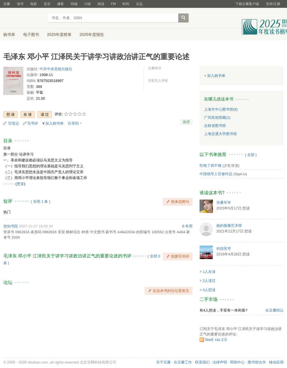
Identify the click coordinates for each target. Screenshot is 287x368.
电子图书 (31, 34)
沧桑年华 (223, 202)
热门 (7, 212)
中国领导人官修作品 (216, 174)
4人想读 (209, 290)
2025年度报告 (92, 34)
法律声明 (219, 362)
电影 (33, 4)
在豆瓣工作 (183, 362)
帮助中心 (237, 362)
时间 (125, 4)
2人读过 (209, 280)
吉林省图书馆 (215, 126)
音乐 (47, 4)
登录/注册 (273, 4)
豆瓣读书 (23, 18)
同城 (74, 4)
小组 (87, 4)
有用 (189, 226)
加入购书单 (54, 123)
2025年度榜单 (59, 34)
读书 (20, 4)
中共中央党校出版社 (56, 69)
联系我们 (202, 362)
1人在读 (209, 271)
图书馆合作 (257, 362)
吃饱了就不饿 (210, 165)
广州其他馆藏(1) (217, 117)
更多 (20, 184)
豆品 (139, 4)
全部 (250, 155)
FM (113, 4)
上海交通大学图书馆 (220, 134)
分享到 (73, 123)
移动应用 (276, 362)
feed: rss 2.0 (216, 339)
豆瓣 (6, 4)
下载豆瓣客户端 (247, 4)
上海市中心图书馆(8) (221, 109)
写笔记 (13, 123)
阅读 (101, 4)
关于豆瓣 (163, 362)
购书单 (9, 34)
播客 (60, 4)
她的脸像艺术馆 (229, 225)
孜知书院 (10, 226)
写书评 (32, 123)
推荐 (186, 122)
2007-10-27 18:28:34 (36, 226)
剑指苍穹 (223, 248)
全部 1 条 (40, 201)
